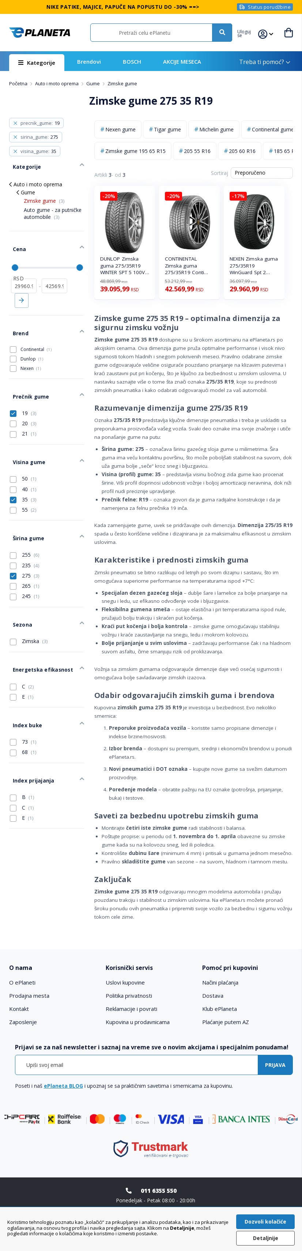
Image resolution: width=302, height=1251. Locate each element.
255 (24, 519)
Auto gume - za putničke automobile (53, 208)
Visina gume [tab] (24, 434)
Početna (19, 83)
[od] (24, 272)
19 (23, 389)
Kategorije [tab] (22, 163)
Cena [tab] (15, 240)
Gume (93, 83)
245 (24, 560)
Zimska (29, 600)
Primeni (22, 287)
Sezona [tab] (18, 586)
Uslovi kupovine (125, 982)
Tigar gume (167, 129)
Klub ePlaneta (219, 1008)
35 (23, 469)
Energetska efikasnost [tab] (37, 625)
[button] (248, 32)
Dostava (212, 995)
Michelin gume (216, 129)
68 (23, 699)
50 (23, 449)
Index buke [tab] (23, 675)
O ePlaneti (22, 982)
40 (23, 459)
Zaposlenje (23, 1022)
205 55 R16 (197, 150)
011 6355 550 (159, 1191)
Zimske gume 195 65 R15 (135, 150)
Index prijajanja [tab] (28, 725)
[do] (54, 272)
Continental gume (273, 129)
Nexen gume (120, 129)
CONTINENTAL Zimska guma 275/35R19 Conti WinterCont (184, 265)
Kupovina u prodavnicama (138, 1022)
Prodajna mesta (29, 995)
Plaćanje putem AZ (225, 1022)
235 (24, 530)
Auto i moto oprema (57, 83)
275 (24, 540)
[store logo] (39, 32)
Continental (36, 331)
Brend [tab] (16, 316)
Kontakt (19, 1008)
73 (23, 689)
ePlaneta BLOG (63, 1085)
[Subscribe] (275, 1065)
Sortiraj (219, 172)
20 (23, 399)
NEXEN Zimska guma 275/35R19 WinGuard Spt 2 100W (254, 265)
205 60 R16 (242, 150)
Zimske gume (44, 194)
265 (24, 550)
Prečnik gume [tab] (25, 374)
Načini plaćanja (220, 982)
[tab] (54, 968)
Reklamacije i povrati (131, 1008)
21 (23, 409)
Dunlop (31, 340)
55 (23, 480)
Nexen (30, 350)
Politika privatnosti (129, 995)
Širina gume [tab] (23, 505)
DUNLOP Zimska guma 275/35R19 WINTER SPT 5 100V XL (122, 265)
